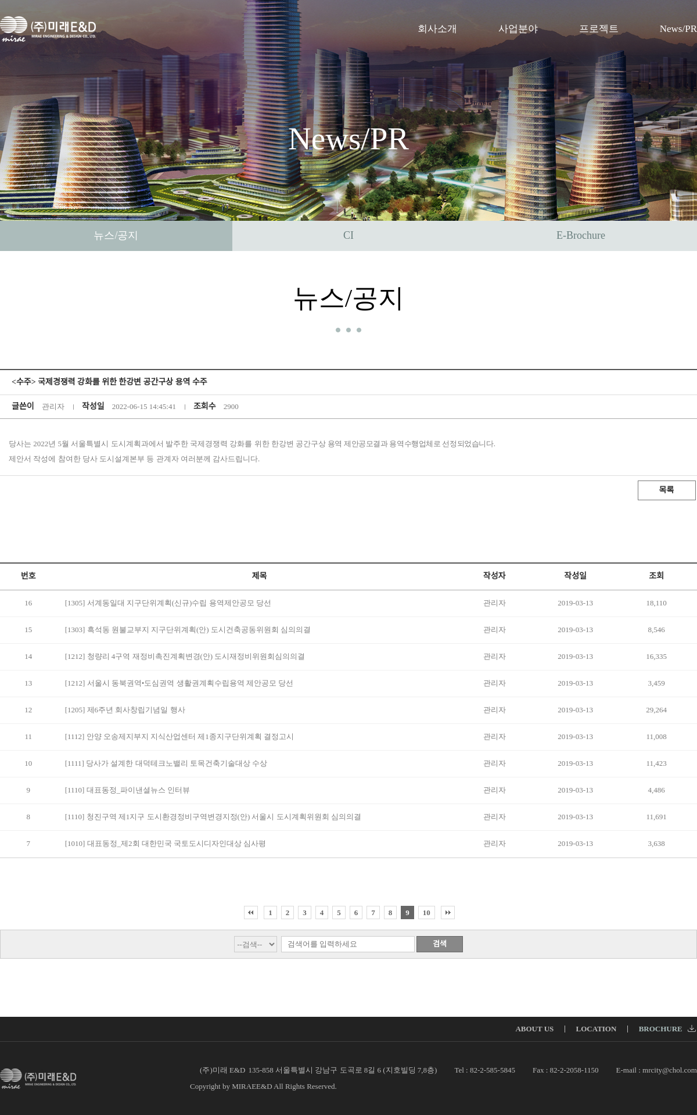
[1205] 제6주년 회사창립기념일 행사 (125, 709)
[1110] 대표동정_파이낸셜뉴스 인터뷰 (128, 790)
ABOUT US (534, 1028)
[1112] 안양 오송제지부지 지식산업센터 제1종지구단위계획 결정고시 (179, 736)
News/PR (678, 28)
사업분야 (518, 28)
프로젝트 (599, 28)
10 (426, 912)
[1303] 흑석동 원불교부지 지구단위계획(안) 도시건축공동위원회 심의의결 (188, 629)
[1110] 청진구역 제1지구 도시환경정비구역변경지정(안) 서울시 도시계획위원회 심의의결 (213, 816)
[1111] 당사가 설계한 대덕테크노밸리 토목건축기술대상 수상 (166, 763)
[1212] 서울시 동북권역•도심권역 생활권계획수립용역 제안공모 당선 (179, 683)
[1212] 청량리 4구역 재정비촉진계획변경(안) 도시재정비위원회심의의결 (185, 656)
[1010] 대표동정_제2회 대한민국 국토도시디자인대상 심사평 (166, 843)
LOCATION (596, 1028)
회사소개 (437, 28)
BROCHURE (667, 1028)
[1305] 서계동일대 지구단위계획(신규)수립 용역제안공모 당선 (168, 602)
